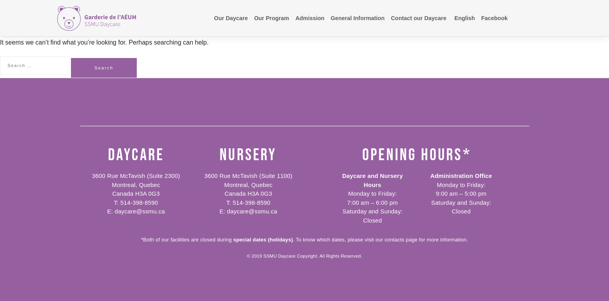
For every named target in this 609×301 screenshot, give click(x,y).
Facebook (494, 18)
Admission (309, 18)
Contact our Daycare (419, 18)
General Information (358, 18)
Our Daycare (231, 18)
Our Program (271, 18)
